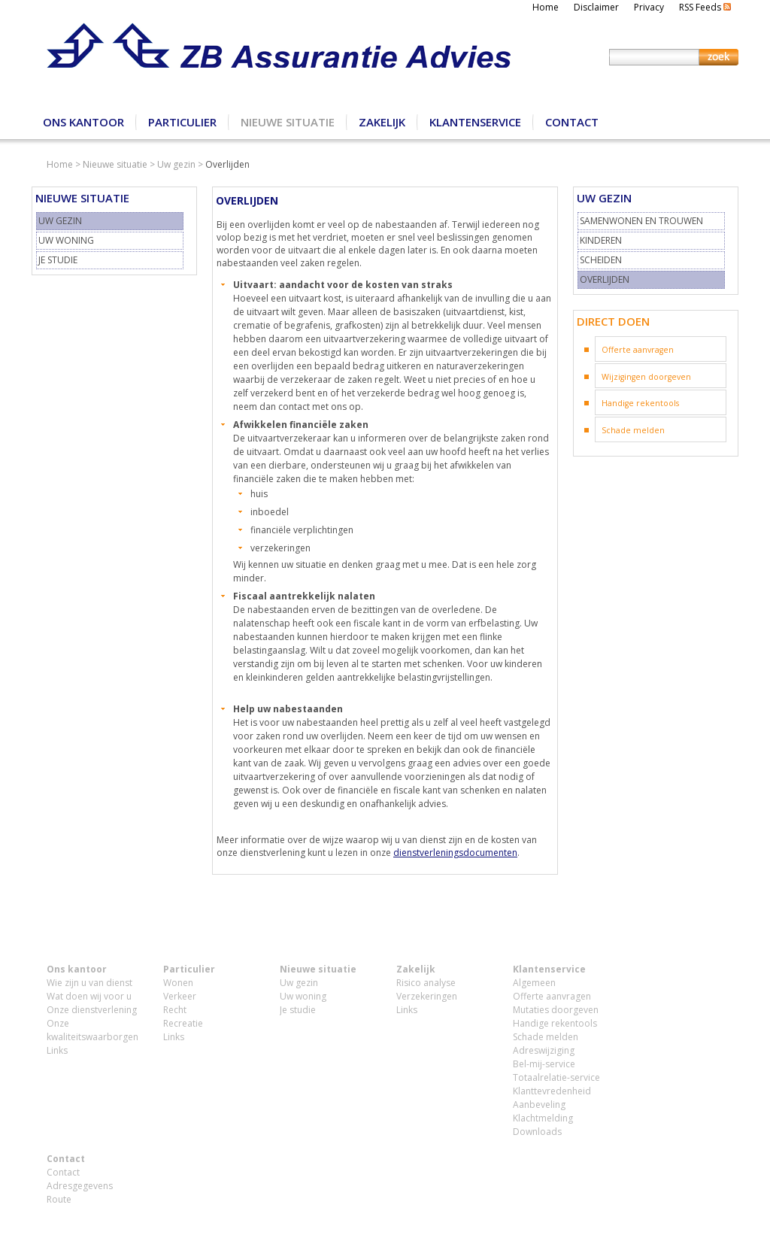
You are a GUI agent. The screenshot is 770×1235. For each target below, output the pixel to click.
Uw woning (66, 240)
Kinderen (601, 240)
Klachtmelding (543, 1118)
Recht (174, 1009)
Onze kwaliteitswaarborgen (92, 1030)
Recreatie (183, 1023)
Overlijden (604, 279)
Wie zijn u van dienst (89, 982)
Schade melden (633, 430)
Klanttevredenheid (552, 1091)
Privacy (649, 7)
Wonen (178, 982)
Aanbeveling (539, 1104)
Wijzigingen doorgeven (646, 377)
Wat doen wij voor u (89, 996)
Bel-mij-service (544, 1063)
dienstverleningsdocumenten (455, 852)
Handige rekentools (640, 403)
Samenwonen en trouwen (641, 220)
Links (57, 1050)
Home (545, 7)
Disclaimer (596, 7)
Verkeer (179, 996)
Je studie (57, 259)
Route (59, 1199)
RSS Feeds (705, 7)
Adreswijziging (543, 1050)
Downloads (537, 1131)
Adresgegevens (80, 1185)
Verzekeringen (426, 996)
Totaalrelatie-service (556, 1077)
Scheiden (601, 259)
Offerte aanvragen (638, 349)
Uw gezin (176, 164)
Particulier (182, 121)
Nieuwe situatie (288, 121)
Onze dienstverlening (92, 1009)
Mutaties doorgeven (556, 1009)
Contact (572, 121)
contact (294, 406)
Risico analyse (426, 982)
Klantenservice (475, 121)
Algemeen (534, 982)
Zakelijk (382, 121)
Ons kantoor (83, 121)
